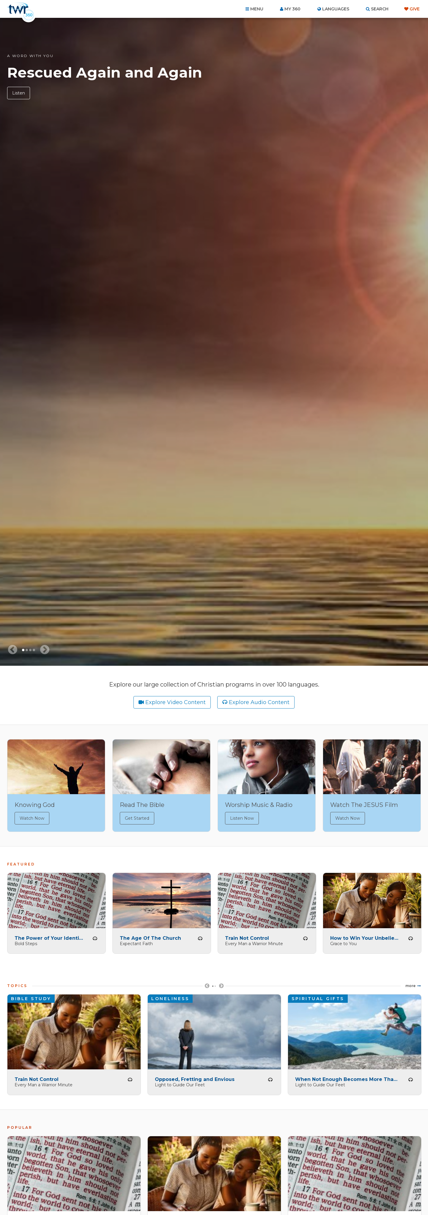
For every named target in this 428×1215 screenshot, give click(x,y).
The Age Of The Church (150, 936)
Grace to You (343, 942)
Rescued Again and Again (104, 72)
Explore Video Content (175, 702)
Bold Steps (26, 942)
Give (415, 9)
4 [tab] (34, 650)
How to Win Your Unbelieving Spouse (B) (365, 936)
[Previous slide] (12, 649)
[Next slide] (44, 649)
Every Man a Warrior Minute (254, 942)
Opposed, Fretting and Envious (195, 1078)
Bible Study (31, 997)
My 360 (292, 9)
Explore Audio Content (259, 702)
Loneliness (170, 997)
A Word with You (30, 55)
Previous (207, 986)
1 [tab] (23, 650)
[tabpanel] (214, 342)
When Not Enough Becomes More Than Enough (347, 1078)
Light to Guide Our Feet (180, 1083)
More (410, 984)
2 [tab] (27, 650)
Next (221, 986)
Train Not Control (247, 936)
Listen (18, 93)
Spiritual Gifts (318, 997)
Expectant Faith (136, 942)
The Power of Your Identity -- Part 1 (49, 936)
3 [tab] (30, 650)
